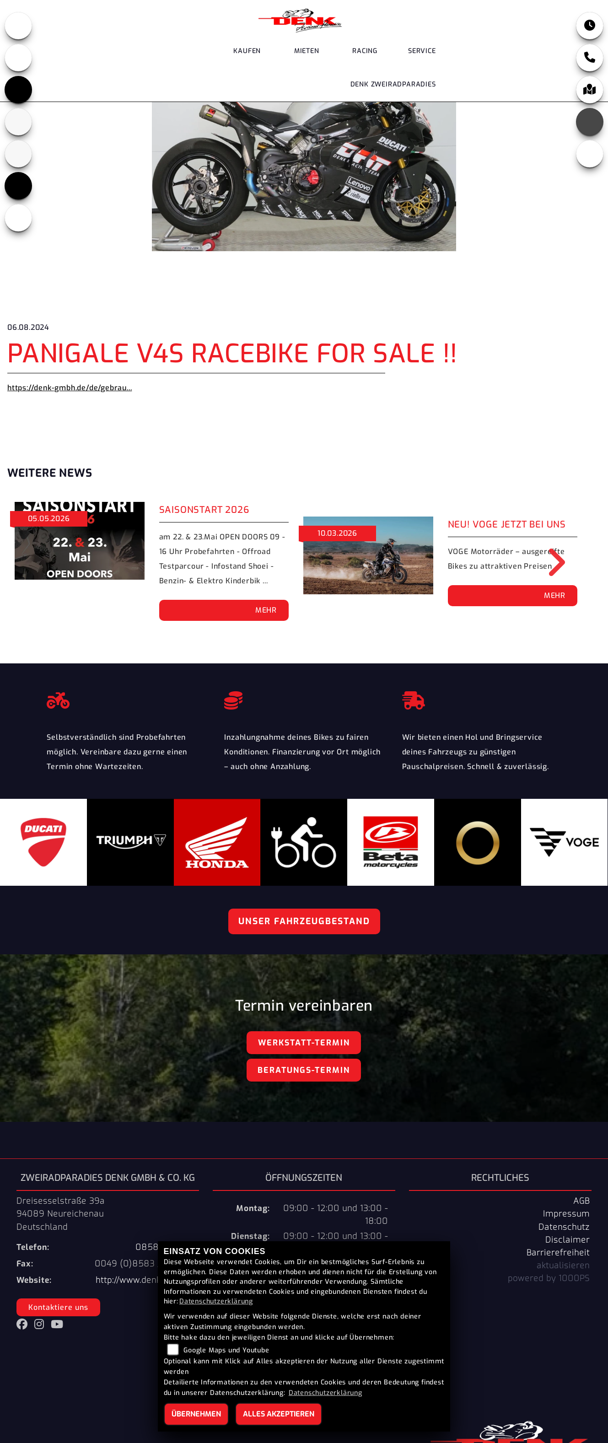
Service (422, 51)
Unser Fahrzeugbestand (304, 921)
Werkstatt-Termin (304, 1042)
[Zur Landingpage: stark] (18, 153)
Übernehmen (196, 1414)
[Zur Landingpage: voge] (18, 185)
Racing (364, 51)
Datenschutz (564, 1227)
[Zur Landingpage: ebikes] (18, 218)
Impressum (566, 1213)
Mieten (306, 51)
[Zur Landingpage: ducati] (18, 57)
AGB (581, 1200)
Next (550, 562)
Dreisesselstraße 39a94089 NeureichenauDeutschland (60, 1213)
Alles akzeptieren (278, 1414)
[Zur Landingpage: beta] (18, 121)
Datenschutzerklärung (216, 1301)
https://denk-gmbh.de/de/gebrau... (69, 388)
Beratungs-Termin (304, 1070)
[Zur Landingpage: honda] (18, 25)
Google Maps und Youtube (226, 1350)
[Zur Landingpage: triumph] (18, 89)
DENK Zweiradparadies (393, 85)
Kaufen (247, 51)
